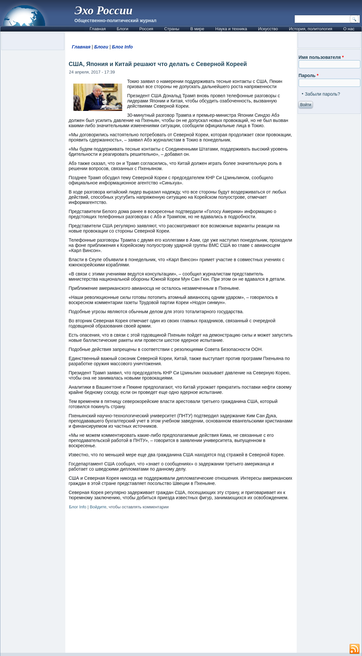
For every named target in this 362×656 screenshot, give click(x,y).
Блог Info (122, 46)
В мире (197, 28)
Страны (171, 28)
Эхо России (104, 10)
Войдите (98, 506)
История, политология (310, 28)
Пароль (308, 75)
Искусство (268, 28)
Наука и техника (231, 28)
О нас (349, 28)
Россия (146, 28)
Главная (98, 28)
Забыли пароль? (322, 94)
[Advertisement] (181, 582)
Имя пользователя (321, 57)
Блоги (122, 28)
